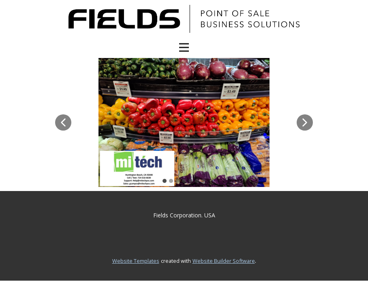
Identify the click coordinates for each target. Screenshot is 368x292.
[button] (63, 122)
